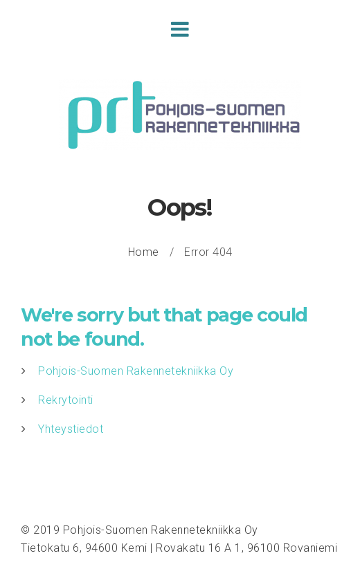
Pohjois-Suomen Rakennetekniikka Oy (135, 370)
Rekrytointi (65, 400)
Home (143, 252)
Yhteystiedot (70, 429)
